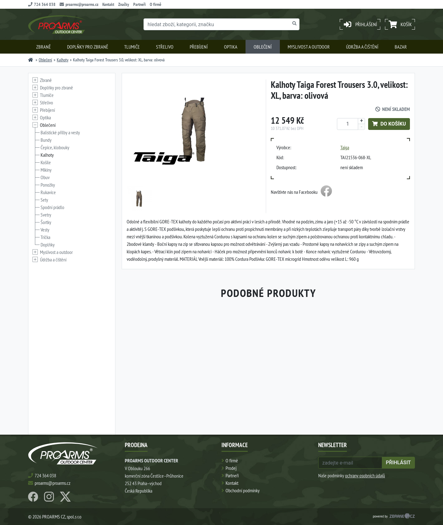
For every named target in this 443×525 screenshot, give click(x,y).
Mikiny (46, 170)
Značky (123, 4)
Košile (46, 162)
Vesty (45, 230)
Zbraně (43, 47)
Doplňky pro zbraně (87, 47)
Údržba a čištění (362, 47)
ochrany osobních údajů (365, 475)
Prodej (231, 468)
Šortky (46, 222)
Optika (230, 47)
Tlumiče (132, 47)
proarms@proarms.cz (79, 4)
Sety (44, 200)
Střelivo (164, 47)
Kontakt (108, 4)
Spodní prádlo (52, 207)
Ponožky (48, 185)
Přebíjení (199, 47)
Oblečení (263, 47)
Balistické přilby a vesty (60, 132)
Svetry (46, 215)
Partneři (139, 4)
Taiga (344, 147)
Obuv (45, 177)
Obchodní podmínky (243, 490)
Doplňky (48, 244)
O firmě (155, 4)
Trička (45, 237)
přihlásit (398, 462)
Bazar (401, 47)
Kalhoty (62, 60)
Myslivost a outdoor (309, 47)
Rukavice (48, 192)
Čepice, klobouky (55, 147)
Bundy (46, 140)
